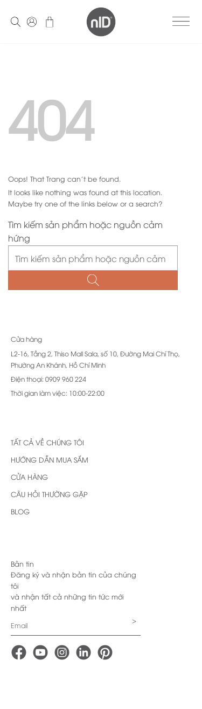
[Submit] (93, 280)
